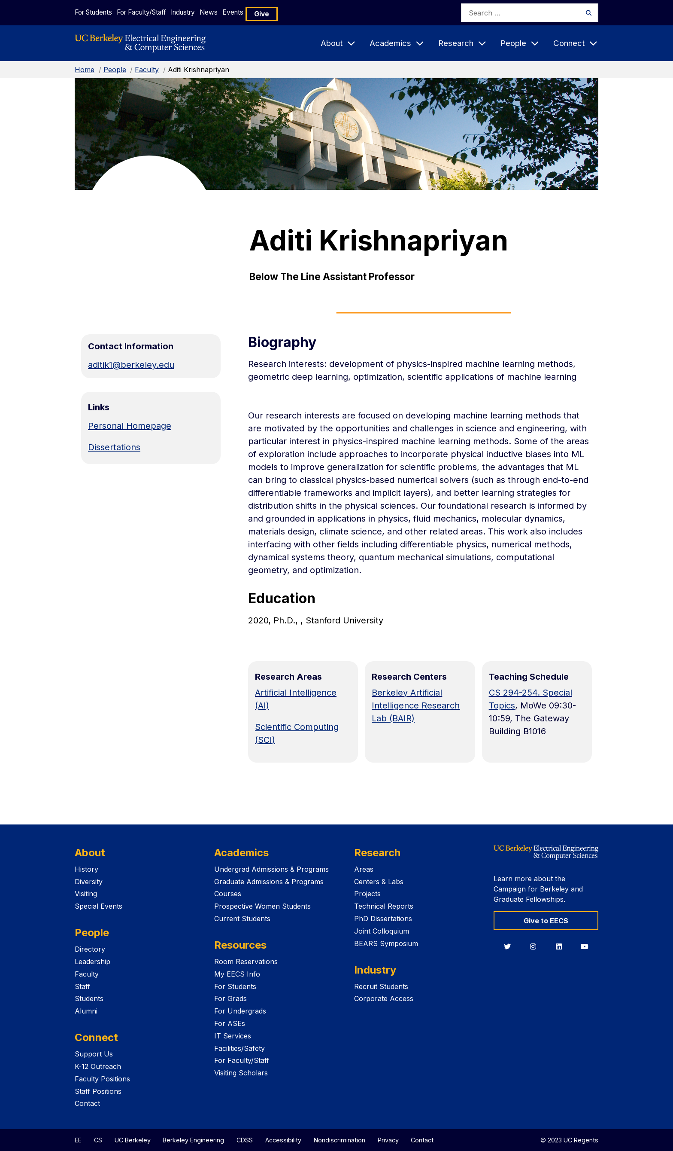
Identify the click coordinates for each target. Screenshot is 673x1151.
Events (267, 12)
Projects (367, 893)
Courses (227, 893)
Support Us (94, 1054)
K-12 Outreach (98, 1066)
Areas (363, 869)
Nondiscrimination (339, 1140)
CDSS (244, 1140)
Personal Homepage (129, 426)
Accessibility (283, 1140)
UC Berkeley (133, 1140)
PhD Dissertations (383, 918)
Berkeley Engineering (193, 1140)
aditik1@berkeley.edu (131, 365)
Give (300, 12)
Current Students (242, 918)
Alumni (86, 1011)
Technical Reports (383, 906)
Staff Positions (98, 1091)
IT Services (232, 1036)
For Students (93, 12)
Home (84, 69)
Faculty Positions (102, 1079)
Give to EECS (546, 920)
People (114, 69)
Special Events (98, 906)
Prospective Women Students (262, 906)
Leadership (92, 961)
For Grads (230, 998)
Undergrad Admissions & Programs (271, 869)
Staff (82, 986)
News (234, 12)
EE (78, 1140)
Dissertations (114, 447)
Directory (90, 949)
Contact (87, 1103)
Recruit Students (381, 986)
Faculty (147, 69)
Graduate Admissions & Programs (269, 881)
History (86, 869)
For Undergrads (240, 1011)
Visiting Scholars (241, 1073)
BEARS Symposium (386, 943)
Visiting (86, 893)
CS (98, 1140)
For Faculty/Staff (150, 12)
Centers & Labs (378, 881)
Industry (199, 12)
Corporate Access (383, 998)
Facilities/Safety (239, 1048)
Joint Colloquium (381, 931)
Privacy (388, 1140)
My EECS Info (237, 974)
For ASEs (229, 1023)
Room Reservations (246, 961)
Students (89, 998)
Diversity (89, 881)
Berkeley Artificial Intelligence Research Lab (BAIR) (416, 705)
